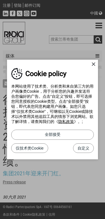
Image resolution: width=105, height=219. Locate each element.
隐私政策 (66, 121)
